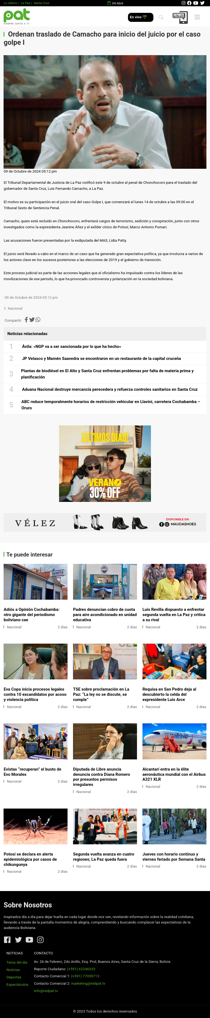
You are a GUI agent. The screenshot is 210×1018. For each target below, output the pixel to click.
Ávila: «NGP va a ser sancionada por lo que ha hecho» (71, 346)
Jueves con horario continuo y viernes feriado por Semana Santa (173, 857)
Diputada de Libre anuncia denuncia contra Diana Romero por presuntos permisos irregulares (101, 777)
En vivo (138, 17)
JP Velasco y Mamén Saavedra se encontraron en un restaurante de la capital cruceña (101, 358)
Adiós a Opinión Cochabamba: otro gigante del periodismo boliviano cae (31, 614)
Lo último (10, 3)
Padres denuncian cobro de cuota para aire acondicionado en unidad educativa (105, 614)
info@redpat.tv (46, 991)
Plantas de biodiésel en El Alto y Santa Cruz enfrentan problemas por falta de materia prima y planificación (107, 374)
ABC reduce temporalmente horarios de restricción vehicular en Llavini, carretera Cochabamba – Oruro (110, 405)
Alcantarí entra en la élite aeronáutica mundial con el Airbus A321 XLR (174, 774)
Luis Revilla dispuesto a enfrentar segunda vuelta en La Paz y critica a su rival (173, 614)
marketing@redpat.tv (88, 983)
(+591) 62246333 (81, 969)
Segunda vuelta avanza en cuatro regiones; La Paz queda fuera (103, 857)
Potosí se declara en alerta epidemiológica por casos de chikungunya (30, 859)
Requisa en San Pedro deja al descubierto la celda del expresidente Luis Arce (169, 694)
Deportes (14, 977)
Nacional (15, 308)
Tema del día (17, 962)
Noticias (13, 970)
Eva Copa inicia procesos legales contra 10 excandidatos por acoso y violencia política (35, 694)
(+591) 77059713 (85, 976)
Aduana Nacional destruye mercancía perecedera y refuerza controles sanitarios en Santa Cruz (110, 389)
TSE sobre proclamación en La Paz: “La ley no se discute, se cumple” (101, 694)
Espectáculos (17, 985)
